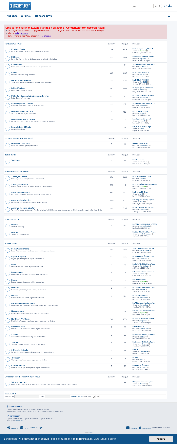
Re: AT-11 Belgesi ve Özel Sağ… (143, 208)
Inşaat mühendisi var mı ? (141, 119)
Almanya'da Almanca (20, 192)
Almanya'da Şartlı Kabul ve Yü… (144, 103)
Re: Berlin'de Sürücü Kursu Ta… (143, 264)
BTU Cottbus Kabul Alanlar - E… (144, 272)
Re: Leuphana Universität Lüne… (144, 311)
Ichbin (142, 202)
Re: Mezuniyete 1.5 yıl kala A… (143, 49)
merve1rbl (19, 421)
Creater (90, 433)
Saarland (15, 334)
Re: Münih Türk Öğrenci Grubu (143, 256)
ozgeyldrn (143, 66)
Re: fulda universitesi (140, 295)
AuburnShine (144, 145)
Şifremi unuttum (77, 397)
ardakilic (143, 274)
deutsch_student (145, 234)
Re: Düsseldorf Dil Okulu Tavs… (144, 232)
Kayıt (14, 393)
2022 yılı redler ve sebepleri (142, 382)
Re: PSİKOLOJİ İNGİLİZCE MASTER (144, 224)
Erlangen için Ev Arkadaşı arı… (143, 88)
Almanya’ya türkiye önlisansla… (144, 64)
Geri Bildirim (16, 64)
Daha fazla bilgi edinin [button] (105, 439)
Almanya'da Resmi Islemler (23, 208)
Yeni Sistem (16, 160)
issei (141, 194)
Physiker (143, 51)
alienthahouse (144, 266)
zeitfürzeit (143, 367)
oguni (141, 359)
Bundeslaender (11, 243)
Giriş (7, 393)
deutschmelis (144, 328)
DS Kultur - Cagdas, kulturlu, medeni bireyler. (30, 96)
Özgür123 (143, 384)
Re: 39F (135, 357)
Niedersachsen (17, 311)
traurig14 (143, 121)
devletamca (144, 344)
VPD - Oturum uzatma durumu (143, 248)
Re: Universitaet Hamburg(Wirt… (144, 287)
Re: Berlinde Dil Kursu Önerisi (143, 57)
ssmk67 (142, 90)
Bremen (14, 280)
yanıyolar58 (143, 321)
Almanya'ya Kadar (19, 176)
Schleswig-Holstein (19, 350)
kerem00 (143, 129)
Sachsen (14, 342)
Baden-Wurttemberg (20, 248)
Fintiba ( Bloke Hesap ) (140, 143)
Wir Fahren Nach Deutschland (17, 171)
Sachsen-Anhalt (18, 365)
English (14, 224)
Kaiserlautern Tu (138, 326)
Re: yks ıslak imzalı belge (141, 127)
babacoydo (143, 258)
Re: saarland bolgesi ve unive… (143, 334)
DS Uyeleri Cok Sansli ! (20, 143)
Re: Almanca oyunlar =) (140, 72)
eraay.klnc (143, 336)
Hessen (14, 295)
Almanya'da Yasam (19, 184)
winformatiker (145, 250)
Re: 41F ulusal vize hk (140, 111)
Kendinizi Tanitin (18, 49)
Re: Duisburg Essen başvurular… (144, 96)
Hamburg (15, 287)
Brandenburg (17, 272)
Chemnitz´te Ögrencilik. (141, 365)
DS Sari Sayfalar (18, 88)
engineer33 (143, 59)
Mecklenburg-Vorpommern (23, 303)
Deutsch (14, 232)
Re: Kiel (135, 350)
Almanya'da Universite (20, 200)
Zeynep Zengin (145, 226)
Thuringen (15, 358)
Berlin (13, 264)
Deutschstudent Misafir (21, 127)
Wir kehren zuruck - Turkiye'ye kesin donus (22, 377)
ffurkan (142, 178)
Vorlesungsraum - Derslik (22, 103)
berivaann (143, 210)
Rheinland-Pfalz (18, 326)
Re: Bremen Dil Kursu (140, 192)
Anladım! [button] (161, 439)
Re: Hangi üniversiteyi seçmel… (143, 200)
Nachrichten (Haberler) (21, 80)
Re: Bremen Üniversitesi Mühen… (144, 184)
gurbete (142, 289)
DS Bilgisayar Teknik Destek (23, 119)
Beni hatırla (89, 397)
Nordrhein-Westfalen (20, 319)
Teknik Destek (10, 155)
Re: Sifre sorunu (138, 160)
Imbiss (14, 72)
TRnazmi (143, 105)
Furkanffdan (144, 297)
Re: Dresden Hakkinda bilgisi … (143, 342)
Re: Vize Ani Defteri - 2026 (141, 176)
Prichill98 (143, 74)
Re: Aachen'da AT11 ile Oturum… (144, 319)
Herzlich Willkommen (13, 44)
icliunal (142, 113)
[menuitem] (165, 6)
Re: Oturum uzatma (139, 280)
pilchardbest (144, 305)
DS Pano (15, 57)
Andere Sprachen (12, 219)
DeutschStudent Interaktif (22, 111)
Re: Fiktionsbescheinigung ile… (143, 303)
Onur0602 (143, 82)
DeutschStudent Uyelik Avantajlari (19, 138)
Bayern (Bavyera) (18, 256)
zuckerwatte (144, 98)
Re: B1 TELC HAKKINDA (140, 80)
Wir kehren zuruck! (19, 382)
